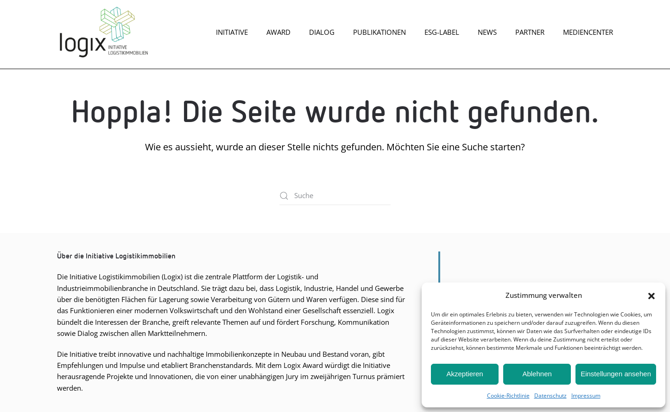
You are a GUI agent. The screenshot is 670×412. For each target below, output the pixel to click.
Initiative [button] (232, 32)
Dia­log (322, 32)
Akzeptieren (464, 374)
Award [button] (278, 32)
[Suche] (335, 196)
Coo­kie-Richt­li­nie (508, 395)
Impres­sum (585, 395)
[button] (651, 295)
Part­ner (529, 32)
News (487, 32)
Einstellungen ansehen (616, 374)
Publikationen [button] (379, 32)
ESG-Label (441, 32)
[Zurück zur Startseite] (103, 32)
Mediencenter (588, 32)
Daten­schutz (550, 395)
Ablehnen (536, 374)
